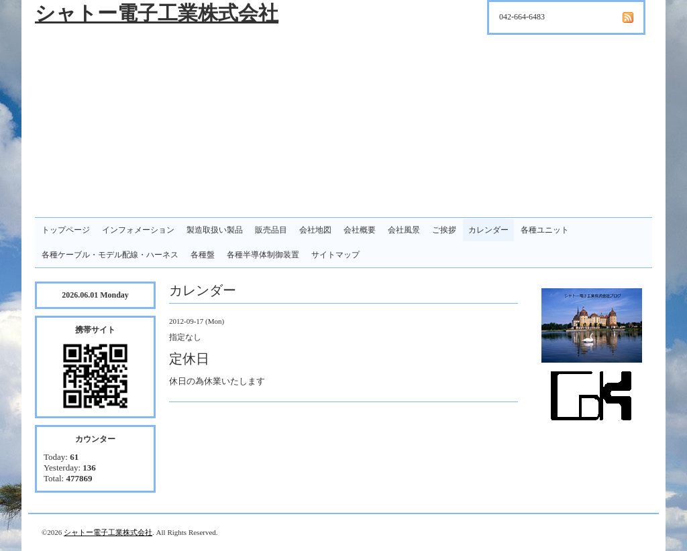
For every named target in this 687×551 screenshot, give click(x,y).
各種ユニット (545, 230)
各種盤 (203, 254)
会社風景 (404, 230)
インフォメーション (138, 230)
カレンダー (488, 230)
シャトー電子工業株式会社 (156, 13)
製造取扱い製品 (215, 230)
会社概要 (360, 230)
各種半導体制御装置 (263, 254)
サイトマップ (335, 254)
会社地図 (315, 230)
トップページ (66, 230)
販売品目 (271, 230)
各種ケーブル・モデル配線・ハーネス (110, 254)
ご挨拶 (444, 230)
